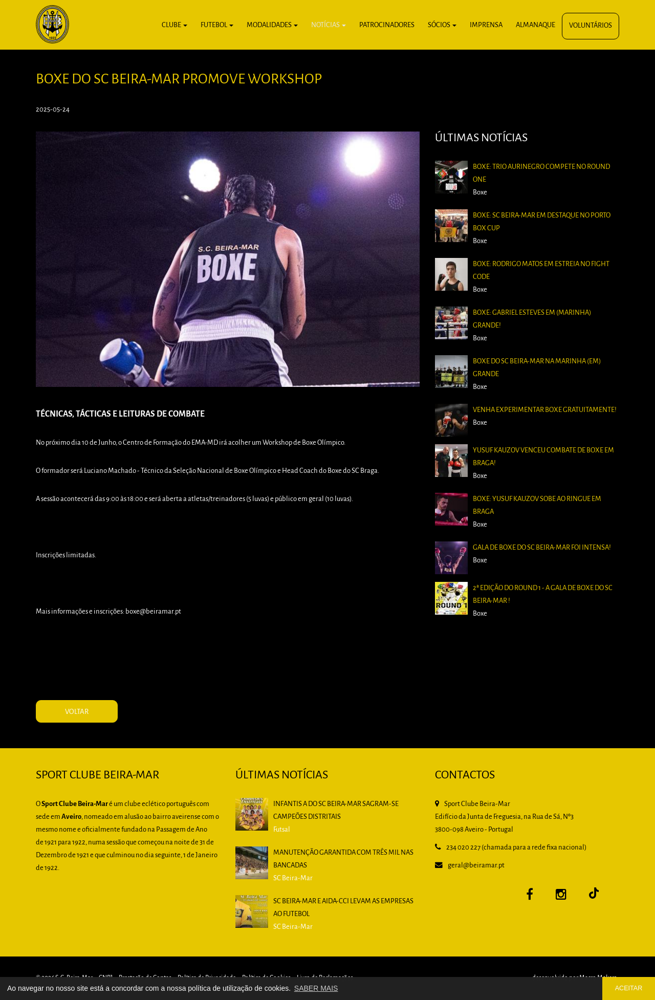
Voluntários (590, 26)
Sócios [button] (442, 25)
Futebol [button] (217, 25)
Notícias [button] (328, 25)
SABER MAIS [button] (316, 988)
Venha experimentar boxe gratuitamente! (545, 410)
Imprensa (486, 25)
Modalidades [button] (272, 25)
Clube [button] (174, 25)
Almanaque (535, 25)
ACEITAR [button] (629, 988)
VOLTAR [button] (77, 712)
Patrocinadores (386, 25)
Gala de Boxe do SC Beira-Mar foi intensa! (542, 548)
